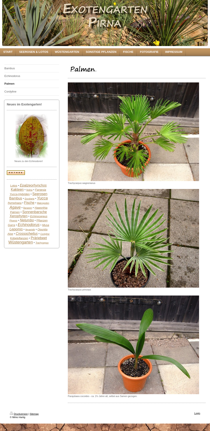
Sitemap (34, 414)
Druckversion (19, 414)
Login (197, 413)
